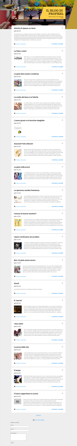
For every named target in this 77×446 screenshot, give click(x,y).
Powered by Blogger (38, 420)
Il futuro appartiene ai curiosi (26, 394)
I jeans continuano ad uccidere (26, 237)
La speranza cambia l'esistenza (26, 190)
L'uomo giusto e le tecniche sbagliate (29, 120)
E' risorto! (18, 300)
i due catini (18, 324)
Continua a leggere (57, 44)
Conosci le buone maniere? (25, 214)
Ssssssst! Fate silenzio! (23, 144)
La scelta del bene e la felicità (26, 97)
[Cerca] (64, 3)
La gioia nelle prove (22, 167)
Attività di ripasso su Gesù (24, 28)
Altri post (38, 415)
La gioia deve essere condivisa (26, 74)
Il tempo (17, 370)
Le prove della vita (21, 347)
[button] (62, 28)
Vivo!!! (16, 283)
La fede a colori (20, 51)
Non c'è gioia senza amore (24, 260)
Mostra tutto (59, 23)
